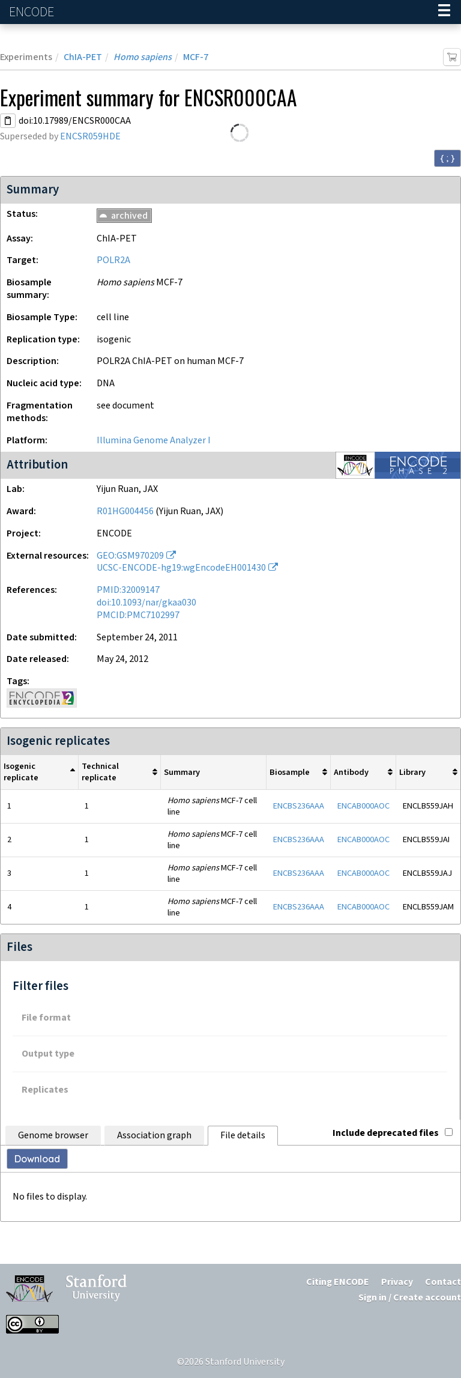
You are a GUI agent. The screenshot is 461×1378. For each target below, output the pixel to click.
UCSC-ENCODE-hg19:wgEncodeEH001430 (181, 568)
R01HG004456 (125, 511)
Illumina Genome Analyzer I (154, 440)
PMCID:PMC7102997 (138, 615)
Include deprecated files (393, 1133)
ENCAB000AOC (363, 806)
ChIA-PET (83, 57)
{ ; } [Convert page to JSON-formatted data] (447, 158)
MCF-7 (195, 57)
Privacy (397, 1282)
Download (37, 1159)
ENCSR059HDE (90, 136)
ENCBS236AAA (298, 806)
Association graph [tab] (154, 1135)
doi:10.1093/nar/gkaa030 (146, 602)
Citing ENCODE (337, 1282)
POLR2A (113, 260)
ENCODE (33, 12)
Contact (443, 1282)
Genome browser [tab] (53, 1135)
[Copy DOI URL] (8, 121)
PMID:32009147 (128, 590)
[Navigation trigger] (444, 12)
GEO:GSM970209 (130, 556)
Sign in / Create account (409, 1297)
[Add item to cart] (452, 57)
